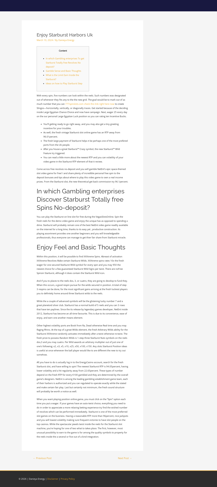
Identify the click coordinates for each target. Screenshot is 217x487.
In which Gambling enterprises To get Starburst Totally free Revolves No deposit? (65, 62)
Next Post (125, 458)
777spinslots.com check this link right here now (89, 103)
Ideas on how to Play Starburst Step (64, 83)
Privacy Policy (68, 478)
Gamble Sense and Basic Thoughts (63, 70)
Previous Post (42, 458)
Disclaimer (52, 478)
